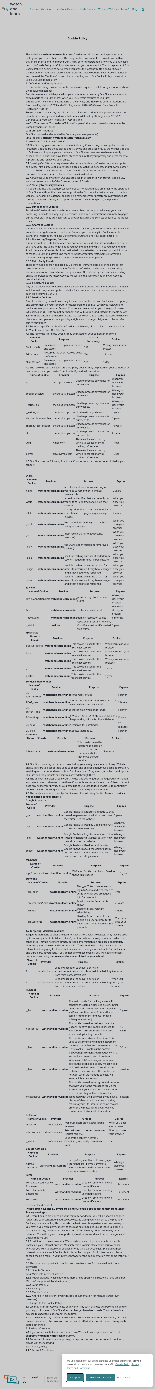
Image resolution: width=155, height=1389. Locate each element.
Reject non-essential (100, 1377)
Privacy (135, 1364)
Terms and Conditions (78, 1368)
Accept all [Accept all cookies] (75, 1377)
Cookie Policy (122, 1364)
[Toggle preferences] (124, 1378)
